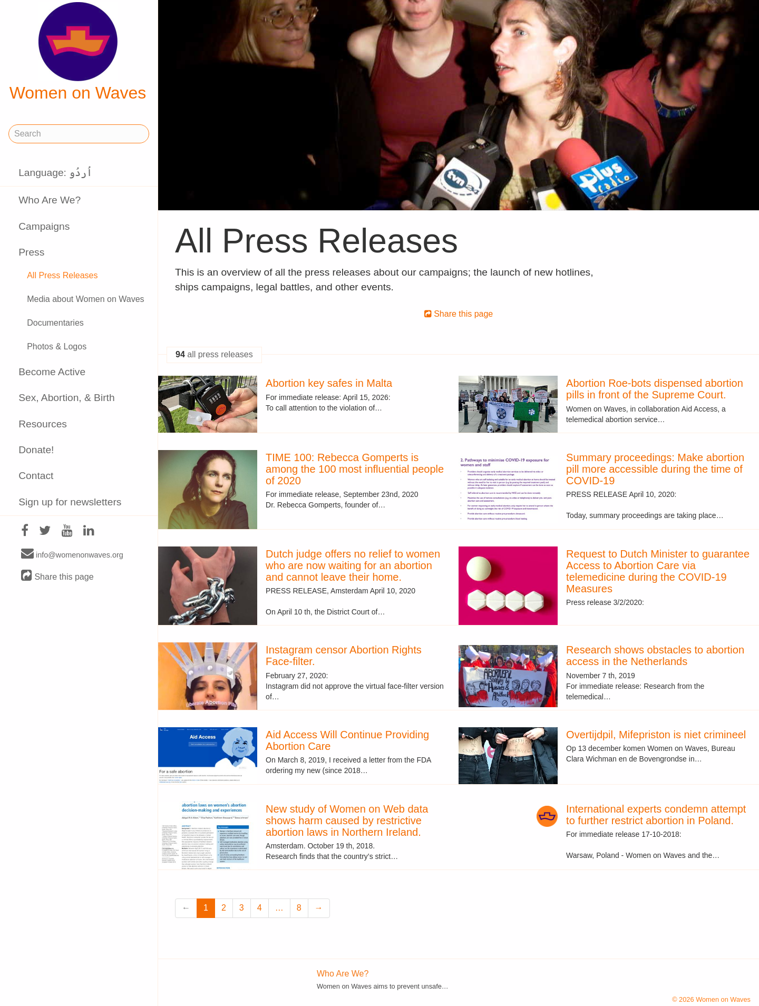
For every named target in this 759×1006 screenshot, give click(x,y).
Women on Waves (78, 52)
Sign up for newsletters (69, 501)
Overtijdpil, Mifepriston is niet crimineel (656, 734)
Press (31, 252)
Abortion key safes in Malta (329, 383)
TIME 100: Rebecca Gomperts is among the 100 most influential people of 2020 (355, 469)
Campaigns (44, 226)
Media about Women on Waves (85, 299)
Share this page (57, 576)
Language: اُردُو (55, 172)
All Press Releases (62, 275)
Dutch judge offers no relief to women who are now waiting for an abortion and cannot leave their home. (353, 565)
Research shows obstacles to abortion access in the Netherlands (655, 655)
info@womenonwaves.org (72, 554)
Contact (35, 475)
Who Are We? (49, 200)
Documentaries (55, 322)
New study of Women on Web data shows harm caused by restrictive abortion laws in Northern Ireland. (347, 820)
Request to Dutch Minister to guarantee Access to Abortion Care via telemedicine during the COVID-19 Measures (658, 571)
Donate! (36, 449)
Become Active (51, 371)
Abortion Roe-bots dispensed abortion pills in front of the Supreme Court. (654, 389)
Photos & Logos (56, 346)
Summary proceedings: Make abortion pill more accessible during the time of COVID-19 (655, 469)
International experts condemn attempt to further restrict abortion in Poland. (656, 814)
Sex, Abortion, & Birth (66, 397)
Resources (42, 423)
